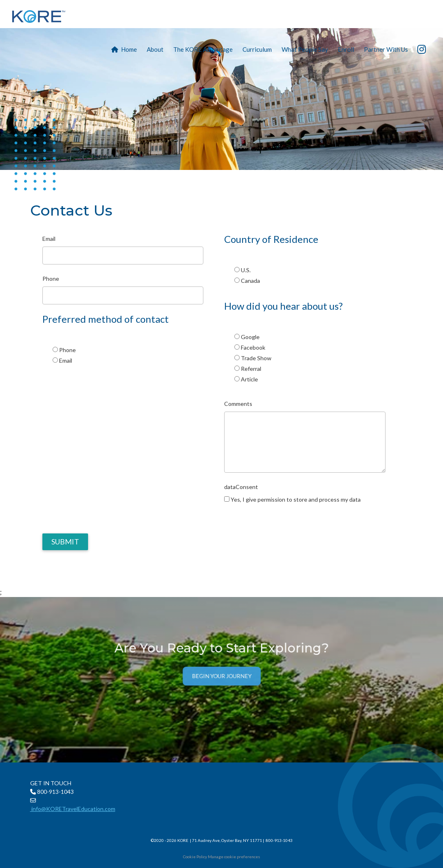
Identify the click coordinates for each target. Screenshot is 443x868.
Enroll (346, 49)
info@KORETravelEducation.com (72, 808)
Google (250, 336)
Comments (238, 403)
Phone (50, 278)
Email (48, 238)
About (155, 49)
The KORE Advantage (203, 49)
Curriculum (257, 49)
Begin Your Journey (221, 678)
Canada (250, 280)
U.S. (246, 270)
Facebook (253, 347)
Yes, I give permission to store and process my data (296, 499)
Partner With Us (386, 49)
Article (249, 379)
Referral (251, 368)
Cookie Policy (195, 856)
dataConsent (241, 486)
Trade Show (256, 358)
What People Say (305, 49)
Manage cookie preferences (234, 856)
